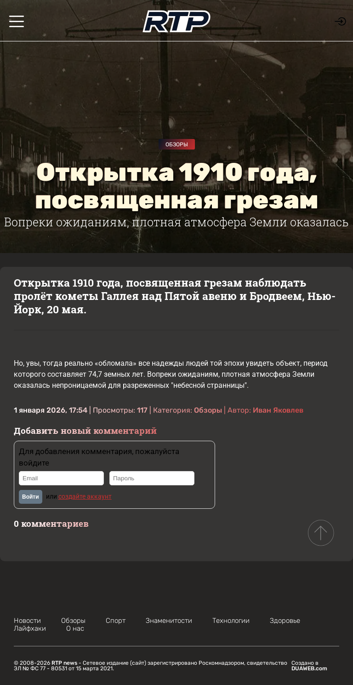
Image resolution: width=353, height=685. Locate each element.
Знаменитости (169, 620)
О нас (75, 628)
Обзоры (176, 144)
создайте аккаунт (85, 496)
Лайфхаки (30, 628)
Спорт (115, 620)
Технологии (231, 620)
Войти (30, 497)
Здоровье (285, 620)
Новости (27, 620)
